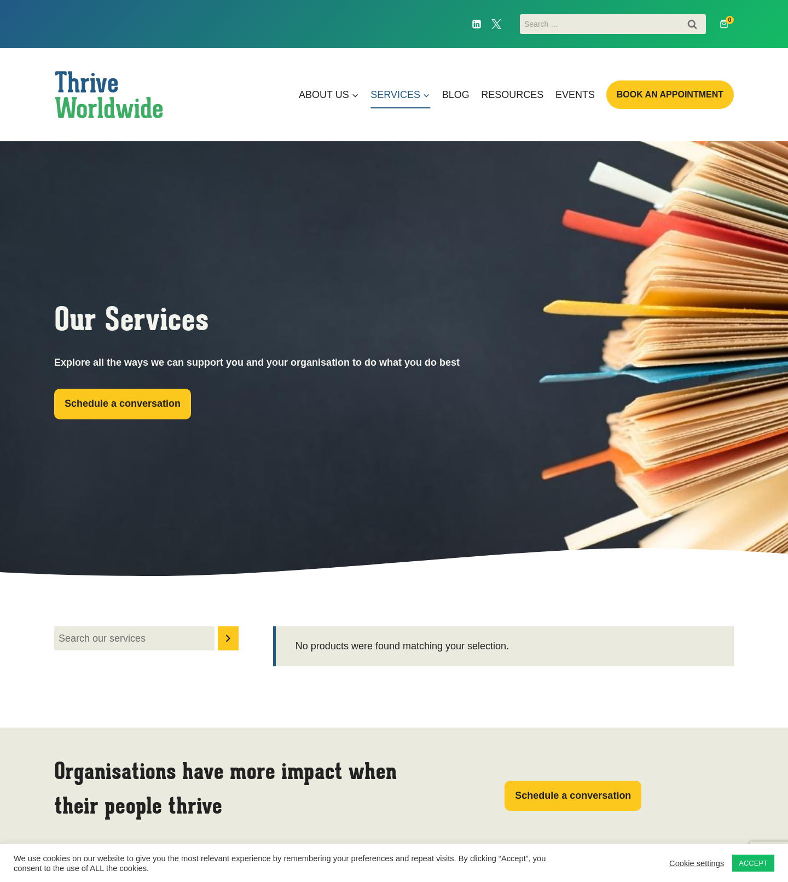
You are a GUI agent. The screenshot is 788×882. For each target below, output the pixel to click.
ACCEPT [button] (753, 863)
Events (575, 94)
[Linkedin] (476, 24)
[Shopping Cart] (727, 24)
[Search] (228, 638)
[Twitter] (496, 24)
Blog (456, 94)
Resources (512, 94)
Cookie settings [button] (696, 863)
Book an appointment (670, 94)
